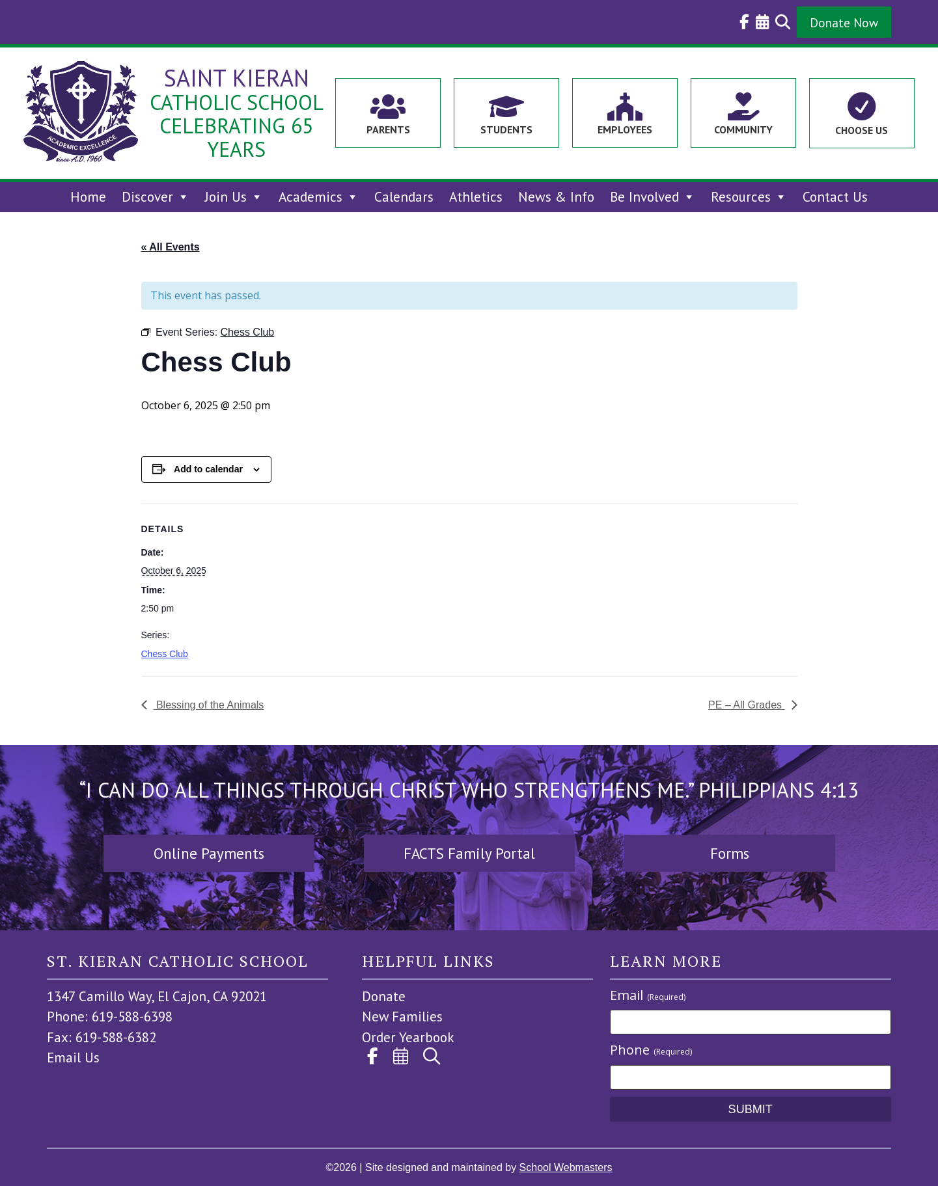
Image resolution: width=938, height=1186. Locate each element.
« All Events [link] (170, 246)
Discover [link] (155, 197)
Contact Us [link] (835, 197)
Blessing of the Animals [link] (209, 704)
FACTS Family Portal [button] (469, 853)
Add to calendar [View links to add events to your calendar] (208, 469)
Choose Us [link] (861, 130)
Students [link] (506, 129)
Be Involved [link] (652, 197)
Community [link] (743, 129)
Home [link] (88, 197)
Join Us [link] (234, 197)
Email (647, 995)
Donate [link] (384, 996)
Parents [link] (388, 129)
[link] (741, 22)
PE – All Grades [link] (746, 704)
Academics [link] (319, 197)
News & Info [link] (556, 197)
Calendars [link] (404, 197)
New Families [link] (402, 1016)
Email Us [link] (73, 1057)
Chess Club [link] (164, 654)
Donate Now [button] (844, 22)
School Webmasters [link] (566, 1167)
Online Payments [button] (209, 853)
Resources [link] (749, 197)
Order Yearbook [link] (408, 1037)
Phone (651, 1049)
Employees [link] (625, 129)
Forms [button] (729, 853)
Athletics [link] (476, 197)
